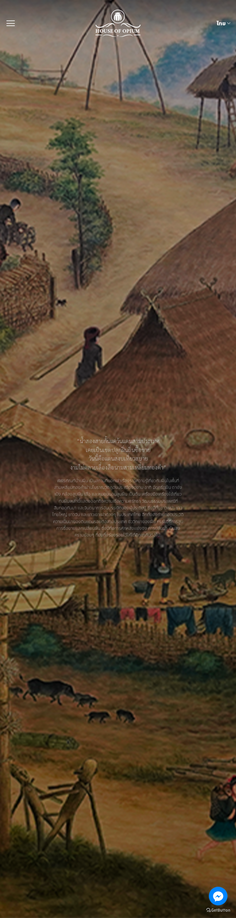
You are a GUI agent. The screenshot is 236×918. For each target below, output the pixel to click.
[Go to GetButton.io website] (218, 910)
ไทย (223, 23)
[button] (11, 23)
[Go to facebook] (218, 896)
